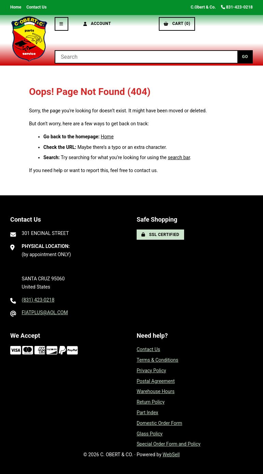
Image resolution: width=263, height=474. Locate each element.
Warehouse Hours (156, 391)
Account (97, 23)
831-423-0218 (237, 7)
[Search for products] (146, 57)
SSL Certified (160, 234)
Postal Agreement (156, 381)
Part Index (147, 412)
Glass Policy (150, 433)
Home (15, 7)
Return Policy (151, 402)
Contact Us (36, 7)
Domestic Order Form (159, 423)
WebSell (171, 454)
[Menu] (61, 24)
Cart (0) (177, 23)
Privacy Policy (151, 370)
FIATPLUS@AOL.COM (45, 312)
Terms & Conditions (157, 360)
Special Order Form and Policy (168, 444)
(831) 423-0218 (38, 300)
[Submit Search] (245, 57)
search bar (179, 157)
